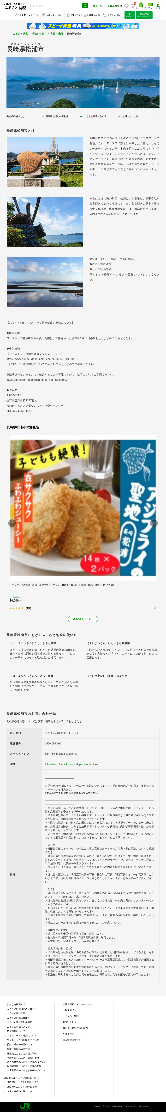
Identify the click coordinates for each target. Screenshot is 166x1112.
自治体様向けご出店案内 (75, 1027)
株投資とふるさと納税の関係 (22, 1053)
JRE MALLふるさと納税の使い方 (24, 1086)
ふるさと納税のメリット (19, 1026)
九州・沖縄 (57, 33)
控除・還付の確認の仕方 (19, 1043)
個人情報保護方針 (72, 1039)
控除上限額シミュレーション (77, 1003)
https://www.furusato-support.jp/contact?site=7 (71, 763)
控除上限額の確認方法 (18, 1048)
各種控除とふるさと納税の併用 (23, 1057)
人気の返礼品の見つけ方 (19, 1090)
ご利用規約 (68, 1033)
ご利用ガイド (69, 1009)
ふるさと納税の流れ (17, 1012)
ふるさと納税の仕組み (18, 1017)
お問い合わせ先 (130, 115)
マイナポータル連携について (22, 1035)
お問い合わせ (69, 1021)
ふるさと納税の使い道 (95, 115)
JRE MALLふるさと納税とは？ (22, 1081)
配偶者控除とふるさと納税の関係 (24, 1065)
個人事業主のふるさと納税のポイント (26, 1061)
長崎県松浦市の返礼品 (57, 115)
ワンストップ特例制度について (23, 1039)
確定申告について (16, 1030)
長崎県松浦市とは (15, 115)
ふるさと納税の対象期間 (19, 1021)
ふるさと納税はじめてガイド (22, 1008)
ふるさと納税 (20, 33)
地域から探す (39, 33)
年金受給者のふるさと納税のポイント (26, 1069)
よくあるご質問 (71, 1015)
